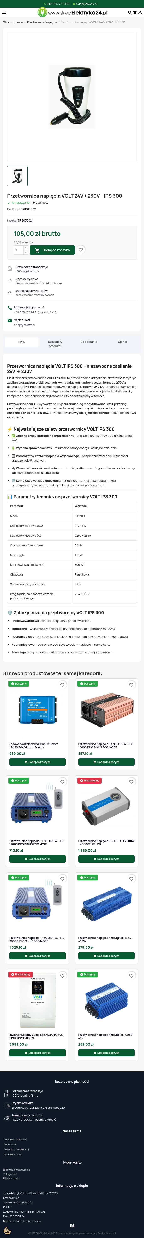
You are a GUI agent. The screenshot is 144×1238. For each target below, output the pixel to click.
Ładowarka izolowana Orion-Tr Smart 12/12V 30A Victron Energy (33, 745)
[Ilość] (19, 250)
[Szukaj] (129, 12)
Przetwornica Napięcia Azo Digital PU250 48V (105, 1036)
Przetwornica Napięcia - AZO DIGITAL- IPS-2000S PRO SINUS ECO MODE (37, 939)
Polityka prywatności (16, 1149)
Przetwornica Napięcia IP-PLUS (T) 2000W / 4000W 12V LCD (106, 842)
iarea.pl (112, 1233)
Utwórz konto (11, 1178)
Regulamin (10, 1144)
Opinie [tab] (122, 342)
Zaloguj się (9, 1174)
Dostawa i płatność (15, 1139)
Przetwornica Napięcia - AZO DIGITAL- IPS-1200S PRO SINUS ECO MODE (37, 842)
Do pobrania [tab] (89, 342)
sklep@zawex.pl (24, 325)
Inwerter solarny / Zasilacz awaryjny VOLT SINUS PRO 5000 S (37, 1036)
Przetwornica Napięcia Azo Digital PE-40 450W (105, 939)
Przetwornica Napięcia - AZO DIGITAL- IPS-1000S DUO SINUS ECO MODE (106, 745)
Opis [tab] (21, 342)
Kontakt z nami (13, 1154)
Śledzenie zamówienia (16, 1170)
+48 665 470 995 (36, 312)
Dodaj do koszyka (52, 250)
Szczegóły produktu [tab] (55, 344)
